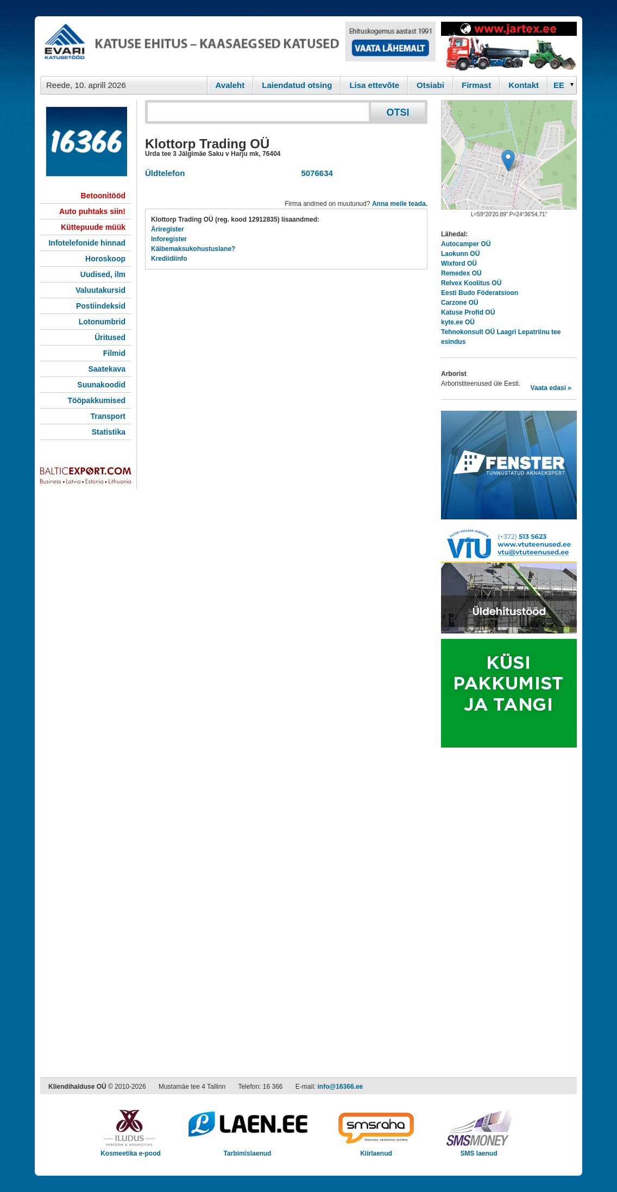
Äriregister (167, 229)
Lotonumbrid (102, 321)
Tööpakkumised (96, 400)
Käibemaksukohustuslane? (193, 249)
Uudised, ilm (102, 274)
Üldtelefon (165, 173)
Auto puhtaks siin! (92, 211)
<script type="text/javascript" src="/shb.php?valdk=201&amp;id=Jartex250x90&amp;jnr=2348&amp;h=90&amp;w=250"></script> (509, 46)
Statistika (108, 432)
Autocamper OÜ (465, 244)
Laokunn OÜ (460, 254)
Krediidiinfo (169, 258)
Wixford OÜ (459, 263)
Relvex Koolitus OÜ (471, 283)
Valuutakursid (100, 290)
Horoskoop (105, 258)
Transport (107, 416)
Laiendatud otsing (297, 85)
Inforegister (169, 239)
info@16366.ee (340, 1086)
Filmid (114, 353)
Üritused (110, 337)
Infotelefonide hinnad (86, 243)
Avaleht (230, 85)
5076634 (315, 173)
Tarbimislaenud (247, 1150)
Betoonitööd (103, 195)
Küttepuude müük (93, 227)
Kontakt (523, 85)
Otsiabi (430, 85)
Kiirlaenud (376, 1150)
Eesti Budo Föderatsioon (479, 293)
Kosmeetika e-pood (130, 1150)
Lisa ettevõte (374, 85)
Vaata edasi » (551, 388)
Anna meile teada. (399, 204)
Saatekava (106, 369)
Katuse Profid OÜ (468, 312)
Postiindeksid (100, 306)
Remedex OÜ (461, 273)
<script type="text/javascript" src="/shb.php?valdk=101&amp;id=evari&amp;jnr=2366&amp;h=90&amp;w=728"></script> (238, 46)
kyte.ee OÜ (458, 322)
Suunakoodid (101, 384)
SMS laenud (479, 1150)
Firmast (476, 85)
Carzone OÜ (460, 302)
